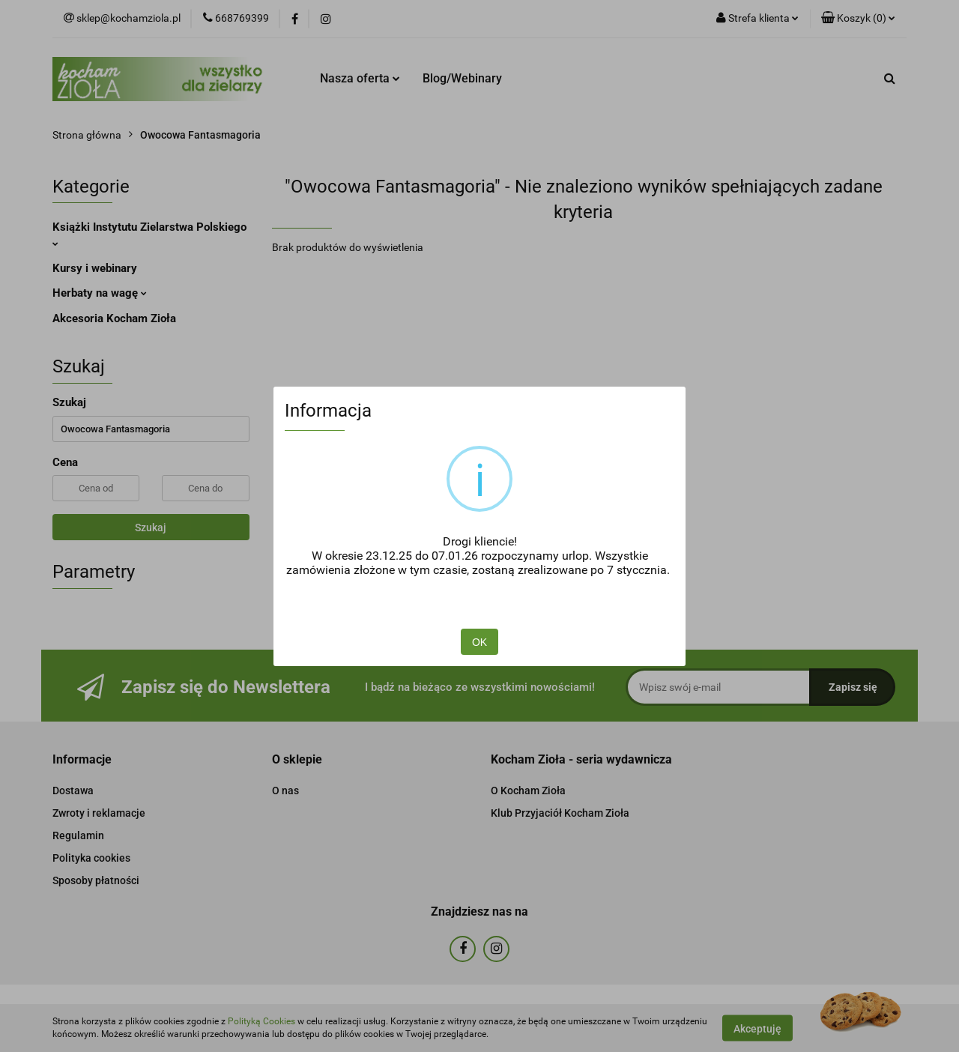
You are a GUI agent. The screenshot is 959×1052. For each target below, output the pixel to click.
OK (479, 642)
